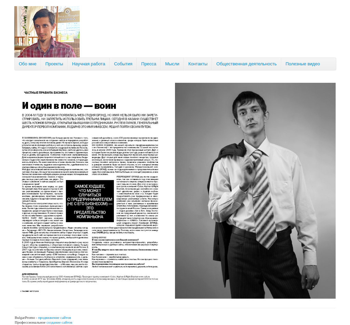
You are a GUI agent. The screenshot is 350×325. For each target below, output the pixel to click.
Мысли (172, 63)
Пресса (148, 63)
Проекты (54, 63)
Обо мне (28, 63)
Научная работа (88, 63)
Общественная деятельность (246, 63)
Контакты (197, 63)
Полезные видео (303, 63)
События (123, 63)
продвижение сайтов (54, 317)
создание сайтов (59, 322)
